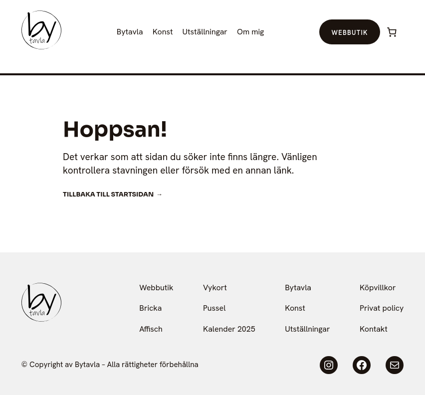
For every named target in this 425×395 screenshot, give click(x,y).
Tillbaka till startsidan (108, 194)
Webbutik (349, 32)
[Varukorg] (392, 32)
